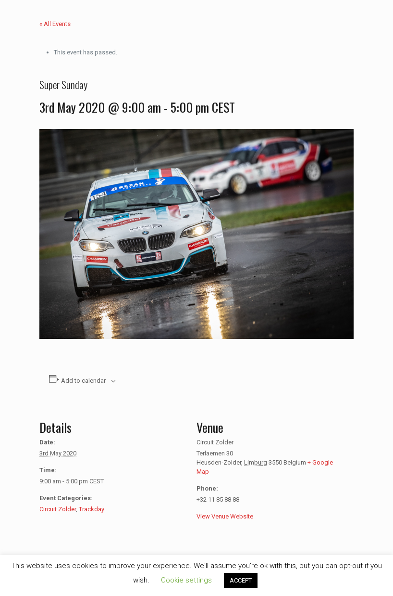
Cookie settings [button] (186, 580)
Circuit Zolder (57, 509)
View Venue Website (224, 516)
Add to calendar (83, 380)
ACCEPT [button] (241, 580)
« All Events (55, 23)
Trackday (91, 509)
